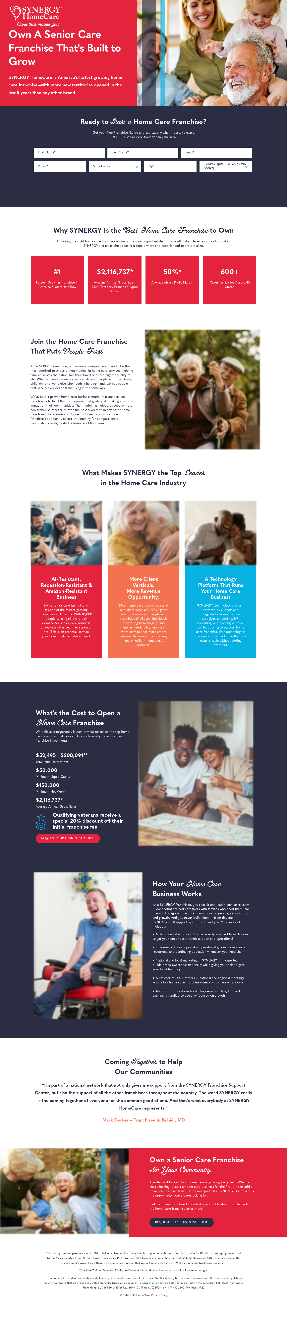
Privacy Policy (159, 1295)
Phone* (43, 166)
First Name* (47, 152)
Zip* (151, 166)
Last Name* (120, 152)
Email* (190, 152)
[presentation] (64, 187)
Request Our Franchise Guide (67, 838)
